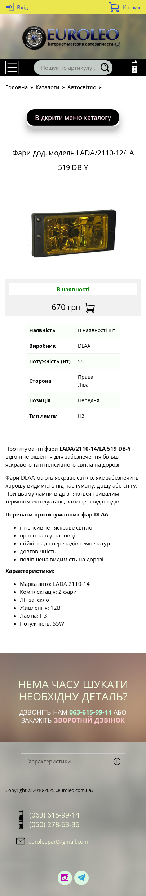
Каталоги (47, 87)
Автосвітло (81, 87)
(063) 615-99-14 (54, 815)
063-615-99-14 (90, 712)
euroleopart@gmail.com (58, 841)
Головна (16, 87)
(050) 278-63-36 (54, 824)
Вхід (22, 7)
